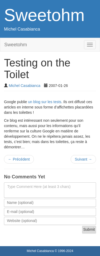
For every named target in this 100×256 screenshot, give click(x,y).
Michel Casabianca (22, 29)
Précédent (19, 159)
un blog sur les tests (44, 102)
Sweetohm (44, 15)
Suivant (83, 159)
